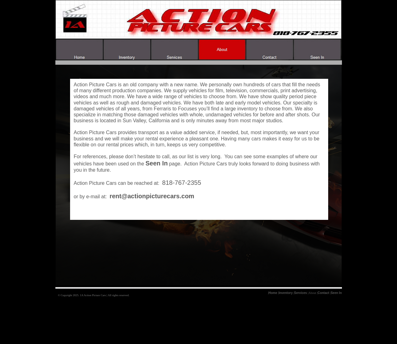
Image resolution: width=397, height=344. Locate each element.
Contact (323, 293)
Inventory (285, 293)
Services (300, 293)
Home (272, 293)
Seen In (336, 293)
